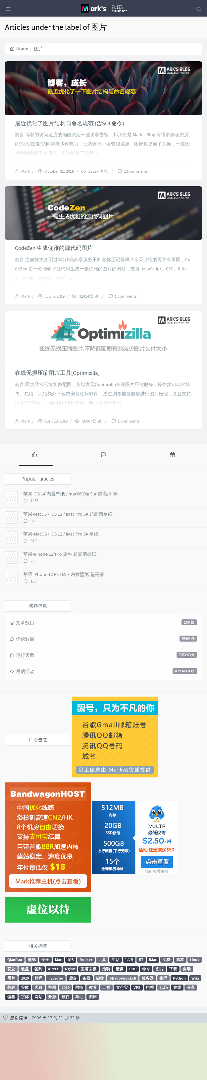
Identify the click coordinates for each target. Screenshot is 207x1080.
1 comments (125, 334)
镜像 (120, 1025)
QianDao (14, 1016)
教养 (93, 1044)
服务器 (148, 1035)
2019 (66, 1044)
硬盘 (25, 1025)
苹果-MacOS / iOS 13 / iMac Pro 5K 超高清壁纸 (68, 571)
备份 (86, 1035)
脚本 (180, 1016)
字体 (25, 1053)
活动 (106, 1025)
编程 (11, 1053)
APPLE (53, 1025)
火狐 (38, 1044)
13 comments (136, 190)
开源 (52, 1053)
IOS (71, 1016)
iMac (153, 1016)
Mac (58, 1016)
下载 (173, 1025)
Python (179, 1035)
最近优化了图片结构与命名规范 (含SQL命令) (69, 142)
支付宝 (122, 1044)
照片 (11, 1035)
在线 (177, 1044)
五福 (106, 1044)
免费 (167, 1016)
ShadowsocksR (123, 1035)
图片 (160, 1025)
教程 (11, 1044)
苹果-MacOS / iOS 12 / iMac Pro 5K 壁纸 (61, 591)
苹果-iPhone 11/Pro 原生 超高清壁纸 (59, 611)
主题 (52, 1044)
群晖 (38, 1035)
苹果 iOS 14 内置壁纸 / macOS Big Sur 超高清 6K (70, 551)
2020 (25, 1035)
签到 (38, 1025)
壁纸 (32, 1016)
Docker (85, 1016)
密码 (163, 1035)
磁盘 (100, 1035)
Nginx (70, 1025)
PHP (132, 1025)
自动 (187, 1025)
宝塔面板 (88, 1025)
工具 (102, 1016)
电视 (150, 1044)
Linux (194, 1016)
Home (19, 49)
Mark (26, 190)
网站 (38, 1053)
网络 (79, 1044)
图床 (93, 1053)
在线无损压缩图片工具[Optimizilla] (57, 430)
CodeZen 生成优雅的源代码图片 (54, 286)
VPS (136, 1044)
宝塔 (129, 1016)
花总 (11, 1025)
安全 (45, 1016)
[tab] (34, 511)
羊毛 (79, 1053)
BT (141, 1016)
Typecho (55, 1035)
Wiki (195, 1035)
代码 (164, 1044)
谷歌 (25, 1044)
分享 (191, 1044)
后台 (73, 1035)
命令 (146, 1025)
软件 (66, 1053)
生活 (116, 1016)
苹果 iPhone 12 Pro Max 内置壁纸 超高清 (63, 631)
